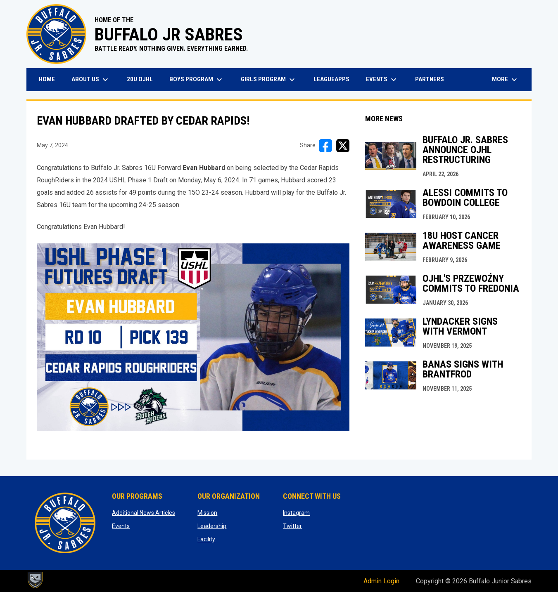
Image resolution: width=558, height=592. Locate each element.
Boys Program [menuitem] (196, 80)
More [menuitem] (505, 80)
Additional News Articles (143, 512)
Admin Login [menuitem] (381, 581)
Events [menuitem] (382, 80)
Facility (206, 539)
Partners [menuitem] (429, 79)
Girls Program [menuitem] (269, 80)
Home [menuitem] (47, 79)
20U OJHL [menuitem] (143, 79)
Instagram (296, 512)
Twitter (292, 526)
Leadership (211, 526)
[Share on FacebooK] (325, 145)
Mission (207, 512)
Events (121, 526)
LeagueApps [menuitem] (334, 79)
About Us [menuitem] (90, 80)
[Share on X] (342, 145)
